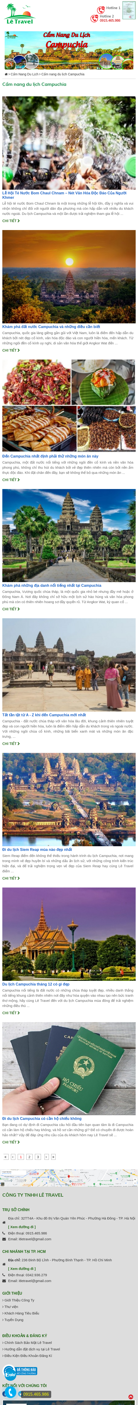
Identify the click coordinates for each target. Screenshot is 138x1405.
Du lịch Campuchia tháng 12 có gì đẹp (36, 984)
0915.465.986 (110, 20)
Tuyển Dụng (12, 1320)
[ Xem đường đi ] (22, 1227)
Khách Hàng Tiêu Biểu (20, 1313)
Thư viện (10, 1307)
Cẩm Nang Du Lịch (24, 74)
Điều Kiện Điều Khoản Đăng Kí (27, 1356)
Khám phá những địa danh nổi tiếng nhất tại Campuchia (51, 585)
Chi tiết (11, 221)
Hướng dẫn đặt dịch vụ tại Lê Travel (31, 1349)
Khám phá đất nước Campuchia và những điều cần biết (51, 327)
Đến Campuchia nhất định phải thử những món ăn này (50, 456)
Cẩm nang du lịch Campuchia (62, 74)
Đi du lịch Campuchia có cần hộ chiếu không (41, 1119)
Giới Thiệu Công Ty (18, 1300)
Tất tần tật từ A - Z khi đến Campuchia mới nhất (44, 715)
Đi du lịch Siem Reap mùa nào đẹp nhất (37, 850)
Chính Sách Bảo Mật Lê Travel (27, 1343)
